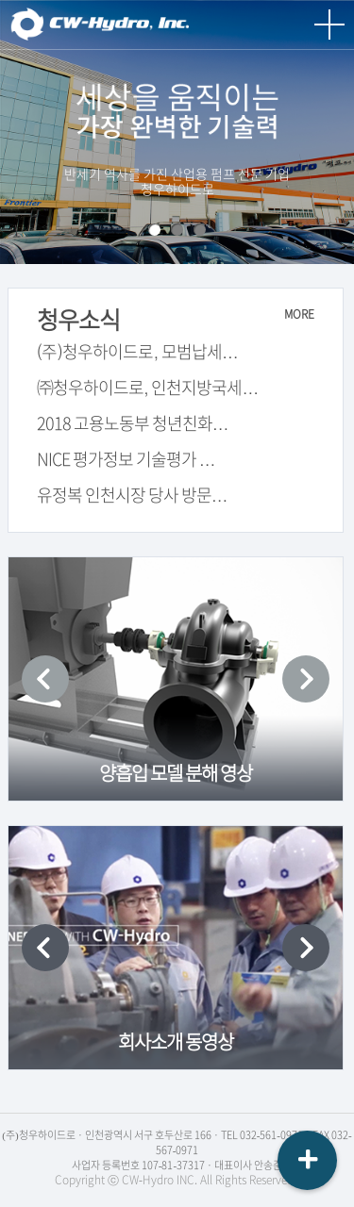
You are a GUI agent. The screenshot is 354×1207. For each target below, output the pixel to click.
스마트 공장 (177, 229)
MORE (299, 314)
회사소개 (154, 229)
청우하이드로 (103, 24)
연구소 (200, 229)
